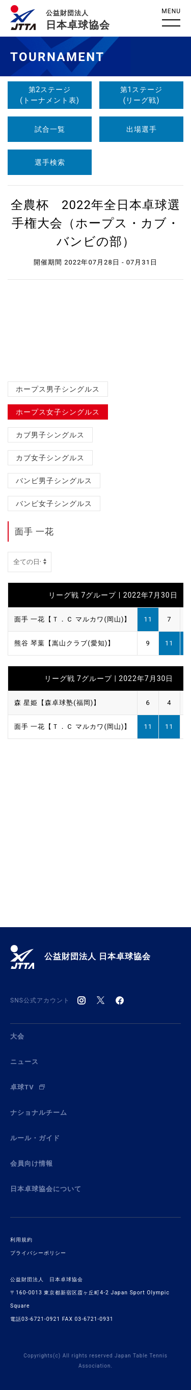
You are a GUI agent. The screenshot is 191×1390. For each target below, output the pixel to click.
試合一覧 (50, 129)
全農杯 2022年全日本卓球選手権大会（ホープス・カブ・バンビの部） (95, 223)
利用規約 (21, 1240)
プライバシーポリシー (38, 1253)
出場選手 (141, 129)
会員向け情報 (31, 1163)
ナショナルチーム (38, 1112)
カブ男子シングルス (50, 435)
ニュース (24, 1062)
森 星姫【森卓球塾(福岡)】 (57, 702)
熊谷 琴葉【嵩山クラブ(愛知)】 (64, 643)
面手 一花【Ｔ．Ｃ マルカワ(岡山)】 (72, 619)
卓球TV (27, 1087)
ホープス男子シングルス (58, 389)
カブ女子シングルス (50, 458)
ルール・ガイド (35, 1138)
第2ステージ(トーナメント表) (49, 94)
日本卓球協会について (45, 1189)
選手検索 (50, 162)
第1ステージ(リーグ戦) (141, 94)
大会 (17, 1036)
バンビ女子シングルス (54, 503)
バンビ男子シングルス (54, 481)
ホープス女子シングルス (58, 412)
